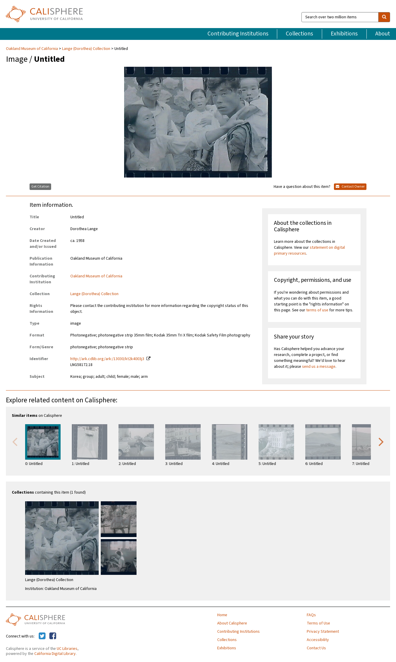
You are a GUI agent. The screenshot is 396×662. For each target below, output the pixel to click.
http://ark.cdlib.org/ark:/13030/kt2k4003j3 (107, 359)
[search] (384, 17)
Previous (15, 441)
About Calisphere (232, 623)
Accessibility (318, 640)
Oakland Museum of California (32, 49)
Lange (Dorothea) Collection (86, 49)
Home (222, 615)
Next (381, 441)
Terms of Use (318, 623)
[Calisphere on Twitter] (42, 636)
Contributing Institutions (237, 34)
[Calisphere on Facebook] (52, 636)
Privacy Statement (323, 632)
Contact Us (316, 648)
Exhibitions (344, 34)
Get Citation (40, 186)
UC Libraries (67, 649)
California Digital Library (55, 654)
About (382, 34)
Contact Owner (350, 186)
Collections (299, 34)
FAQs (311, 615)
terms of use (317, 310)
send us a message (318, 367)
